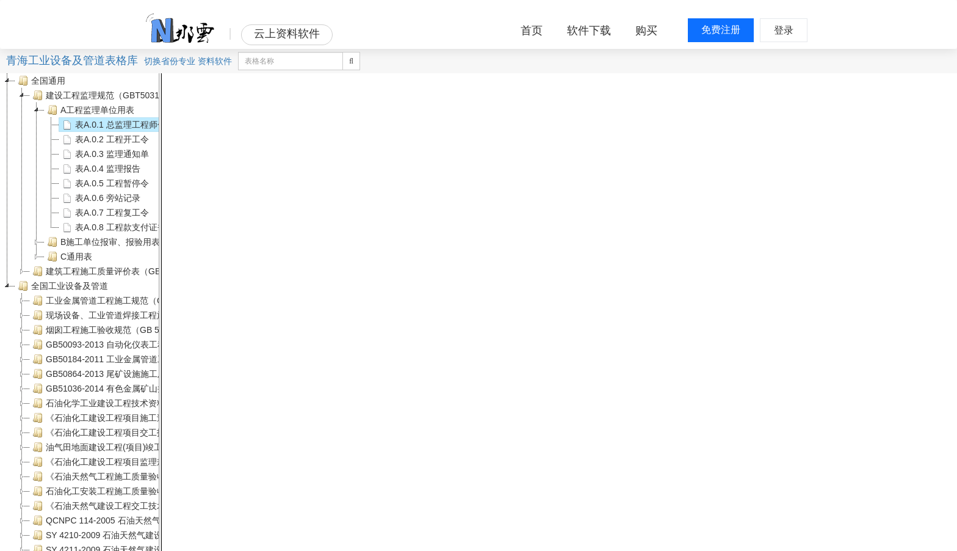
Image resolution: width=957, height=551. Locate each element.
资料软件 (215, 61)
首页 (532, 30)
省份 (169, 61)
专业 (186, 61)
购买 (646, 30)
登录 (783, 30)
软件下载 (589, 30)
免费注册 (720, 29)
